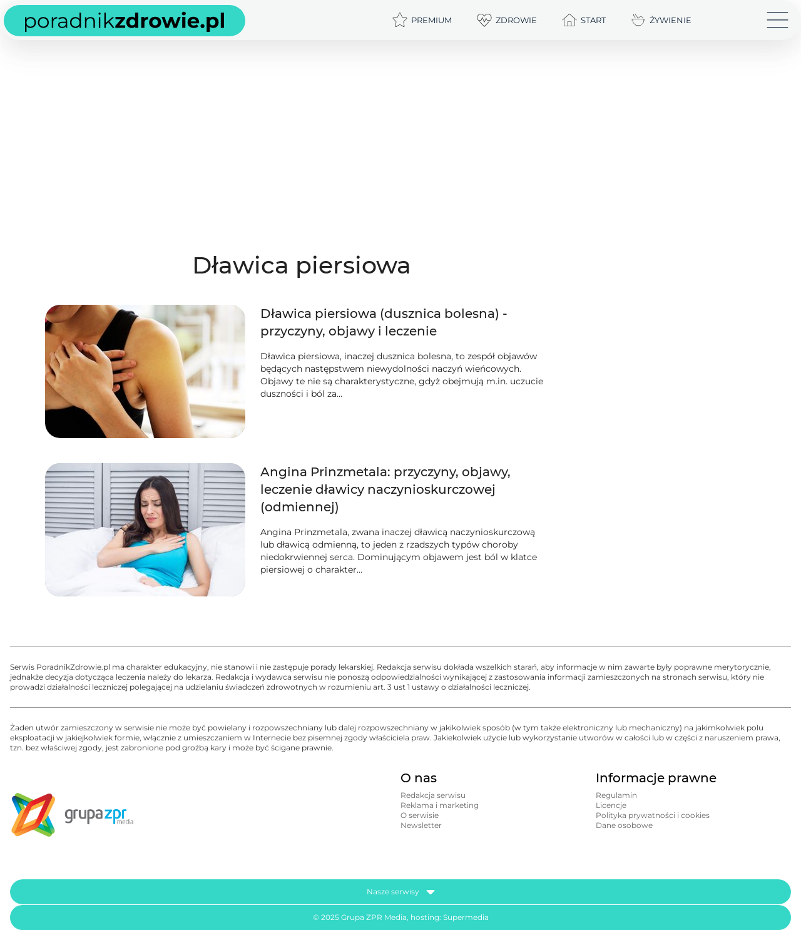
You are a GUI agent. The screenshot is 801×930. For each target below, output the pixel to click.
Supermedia (466, 917)
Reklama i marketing (439, 805)
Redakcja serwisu (433, 795)
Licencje (611, 805)
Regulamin (616, 795)
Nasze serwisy (401, 891)
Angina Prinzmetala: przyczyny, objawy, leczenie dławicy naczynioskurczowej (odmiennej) (385, 489)
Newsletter (421, 825)
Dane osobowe (624, 825)
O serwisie (419, 815)
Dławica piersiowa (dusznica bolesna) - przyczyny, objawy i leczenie (384, 322)
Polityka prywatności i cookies (653, 815)
